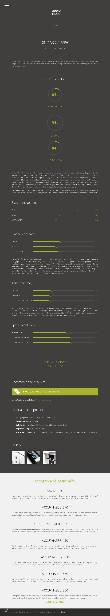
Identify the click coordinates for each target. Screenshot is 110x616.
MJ (49, 48)
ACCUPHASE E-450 (55, 540)
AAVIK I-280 (55, 491)
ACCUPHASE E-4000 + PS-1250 (55, 524)
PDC (64, 612)
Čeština (55, 26)
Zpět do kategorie (55, 601)
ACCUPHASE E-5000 (55, 557)
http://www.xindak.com (43, 400)
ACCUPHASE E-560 (55, 574)
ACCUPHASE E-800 (55, 590)
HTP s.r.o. (27, 392)
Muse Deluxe (36, 264)
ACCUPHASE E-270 (55, 507)
